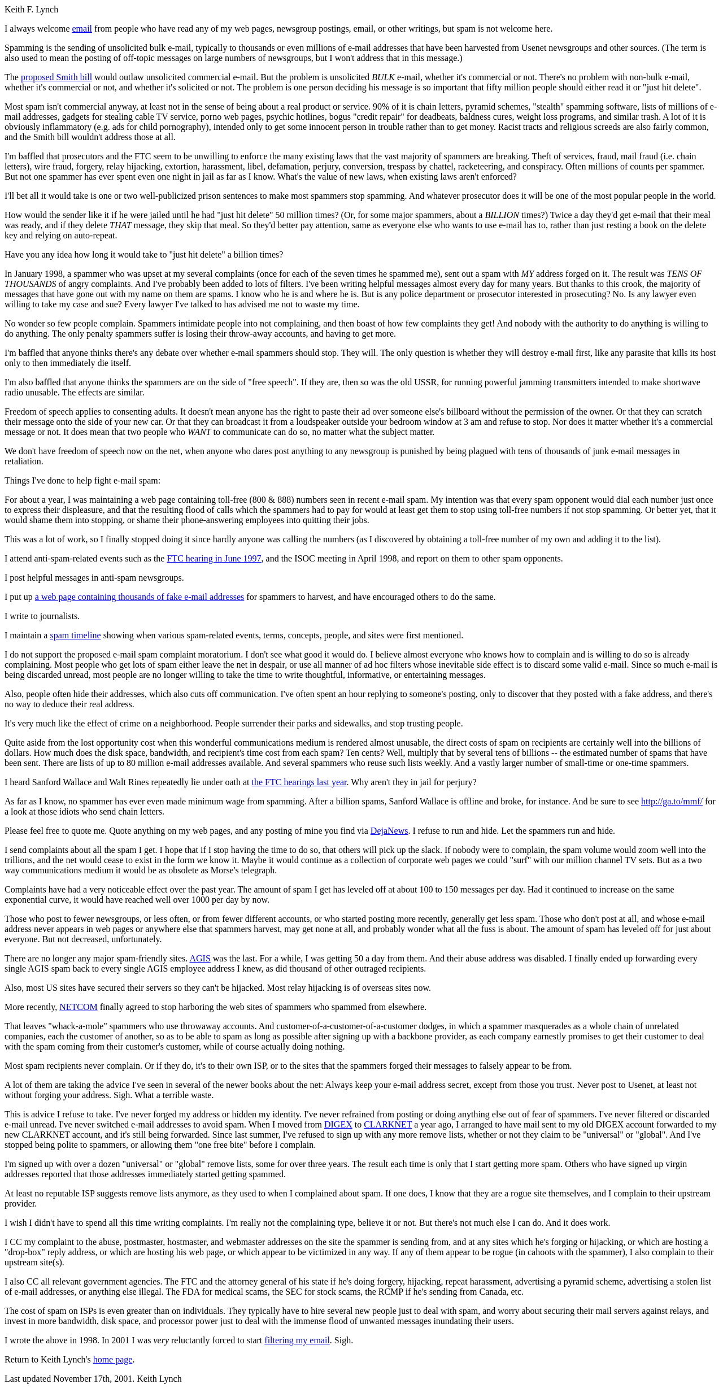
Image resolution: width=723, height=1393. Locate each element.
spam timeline (75, 635)
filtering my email (297, 1340)
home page (113, 1359)
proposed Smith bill (56, 77)
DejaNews (389, 830)
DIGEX (338, 1124)
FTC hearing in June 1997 (214, 558)
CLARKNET (388, 1124)
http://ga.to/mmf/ (672, 801)
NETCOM (78, 1007)
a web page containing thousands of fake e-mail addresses (140, 597)
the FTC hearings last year (299, 782)
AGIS (199, 958)
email (82, 28)
